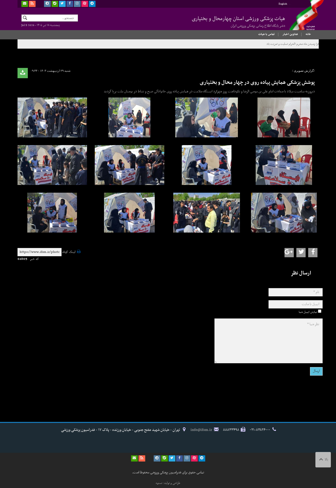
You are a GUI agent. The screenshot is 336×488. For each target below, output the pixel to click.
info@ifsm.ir (201, 430)
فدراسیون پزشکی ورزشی (302, 20)
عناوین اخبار (290, 34)
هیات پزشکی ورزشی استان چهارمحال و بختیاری (238, 21)
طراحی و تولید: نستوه (168, 483)
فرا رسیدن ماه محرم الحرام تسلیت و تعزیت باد (292, 44)
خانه (308, 34)
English (283, 4)
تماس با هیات (266, 34)
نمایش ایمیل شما (308, 312)
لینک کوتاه (68, 252)
